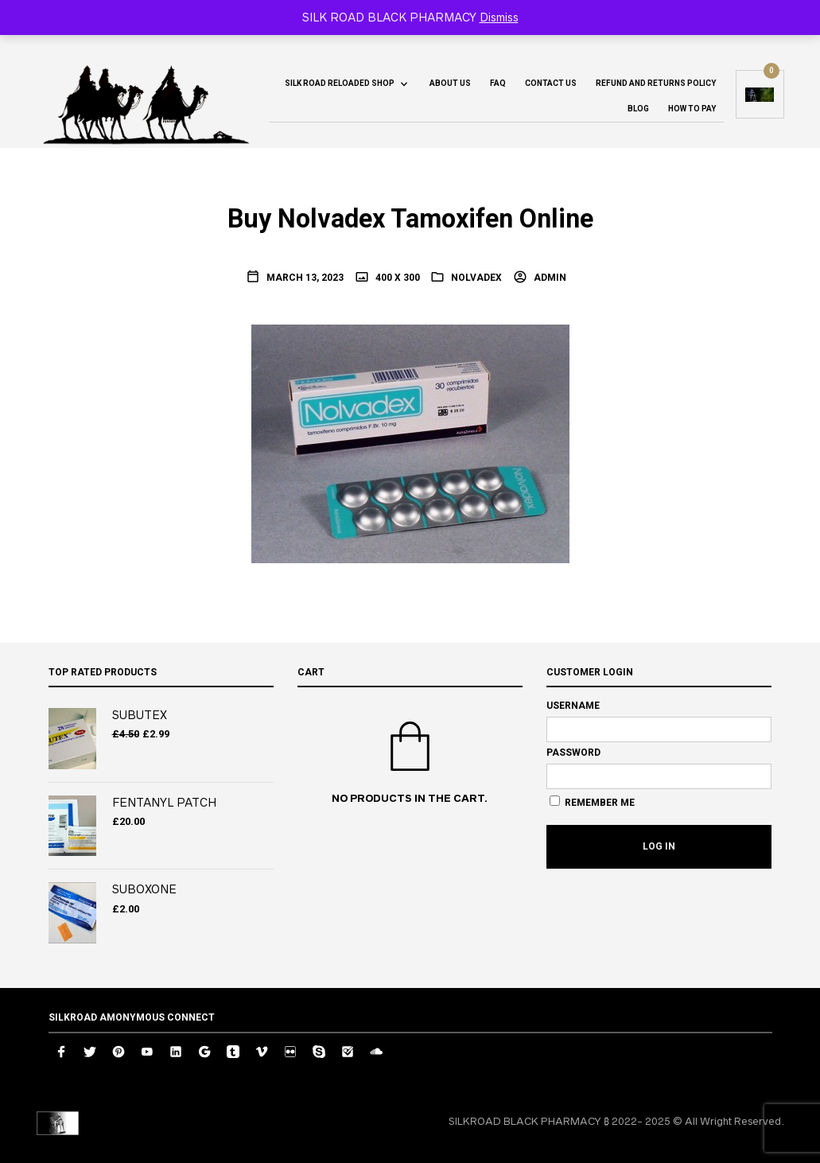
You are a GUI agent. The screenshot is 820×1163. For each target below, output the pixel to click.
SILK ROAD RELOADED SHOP (339, 83)
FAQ (498, 83)
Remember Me (592, 801)
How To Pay (692, 108)
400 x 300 (396, 277)
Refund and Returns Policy (656, 83)
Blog (638, 108)
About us (450, 83)
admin (548, 277)
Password (573, 752)
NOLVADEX (476, 277)
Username (573, 705)
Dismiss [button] (499, 17)
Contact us (551, 83)
